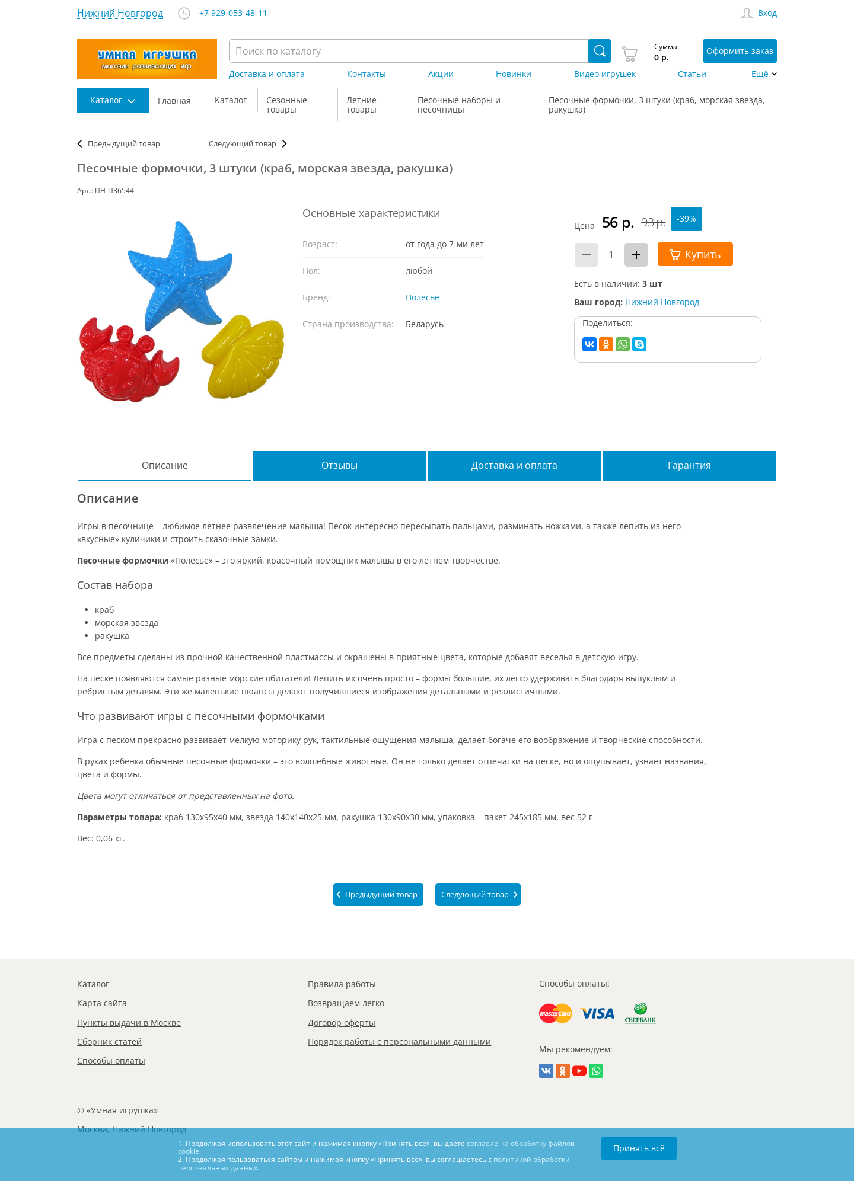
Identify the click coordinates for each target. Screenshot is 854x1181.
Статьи (692, 74)
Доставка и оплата (267, 74)
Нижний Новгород (662, 302)
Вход (767, 13)
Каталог (93, 984)
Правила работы (342, 984)
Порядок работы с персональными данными (399, 1041)
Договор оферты (341, 1022)
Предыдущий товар (124, 143)
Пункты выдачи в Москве (129, 1022)
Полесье (422, 297)
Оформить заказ (739, 50)
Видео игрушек (605, 74)
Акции (441, 74)
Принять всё (639, 1148)
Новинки (513, 74)
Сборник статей (109, 1041)
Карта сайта (102, 1003)
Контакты (366, 74)
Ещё (760, 74)
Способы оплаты (111, 1060)
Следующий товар (242, 143)
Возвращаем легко (346, 1003)
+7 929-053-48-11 (233, 13)
